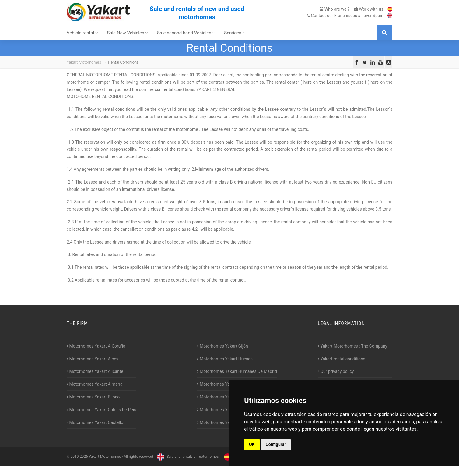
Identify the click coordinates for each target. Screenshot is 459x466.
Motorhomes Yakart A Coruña (96, 346)
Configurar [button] (276, 444)
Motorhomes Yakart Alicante (95, 371)
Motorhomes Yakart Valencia (225, 409)
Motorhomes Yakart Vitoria (224, 422)
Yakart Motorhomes (84, 62)
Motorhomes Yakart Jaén (222, 384)
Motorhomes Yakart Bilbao (93, 396)
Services (234, 33)
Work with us (369, 9)
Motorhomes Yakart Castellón (96, 422)
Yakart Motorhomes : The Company (352, 346)
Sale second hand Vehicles (186, 33)
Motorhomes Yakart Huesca (225, 358)
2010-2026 (79, 456)
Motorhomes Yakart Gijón (222, 346)
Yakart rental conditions (341, 358)
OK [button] (252, 444)
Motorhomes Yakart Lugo (222, 396)
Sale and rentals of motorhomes (187, 456)
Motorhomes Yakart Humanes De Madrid (237, 371)
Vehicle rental (82, 33)
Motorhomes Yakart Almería (94, 384)
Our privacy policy (336, 371)
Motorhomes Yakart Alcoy (92, 358)
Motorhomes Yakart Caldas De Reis (101, 409)
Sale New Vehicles (127, 33)
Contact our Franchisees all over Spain (345, 15)
